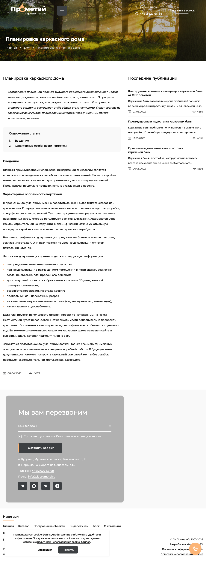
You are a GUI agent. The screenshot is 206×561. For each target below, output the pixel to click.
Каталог (23, 526)
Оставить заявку (41, 448)
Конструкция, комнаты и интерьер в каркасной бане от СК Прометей (165, 93)
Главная (8, 526)
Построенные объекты (49, 526)
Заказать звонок (182, 10)
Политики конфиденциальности (78, 436)
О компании (112, 526)
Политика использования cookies (181, 554)
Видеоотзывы (78, 526)
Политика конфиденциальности (182, 549)
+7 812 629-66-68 (151, 13)
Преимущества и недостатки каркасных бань (160, 121)
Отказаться (45, 549)
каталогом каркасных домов (67, 330)
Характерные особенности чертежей (38, 146)
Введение (19, 141)
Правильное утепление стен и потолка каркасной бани (155, 150)
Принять (68, 549)
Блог (96, 526)
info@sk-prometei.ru (41, 476)
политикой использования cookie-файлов (63, 541)
